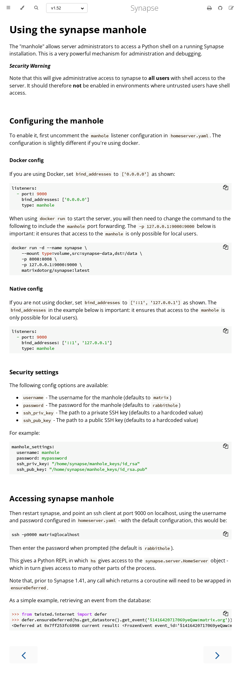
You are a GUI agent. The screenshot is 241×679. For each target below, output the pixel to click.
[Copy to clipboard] (225, 188)
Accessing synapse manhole (61, 498)
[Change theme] (22, 8)
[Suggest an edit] (231, 7)
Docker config (26, 160)
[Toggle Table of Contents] (8, 8)
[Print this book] (210, 7)
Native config (26, 288)
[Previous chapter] (23, 654)
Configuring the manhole (56, 120)
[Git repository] (221, 7)
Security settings (33, 372)
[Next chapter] (217, 654)
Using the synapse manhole (78, 29)
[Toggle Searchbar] (36, 8)
